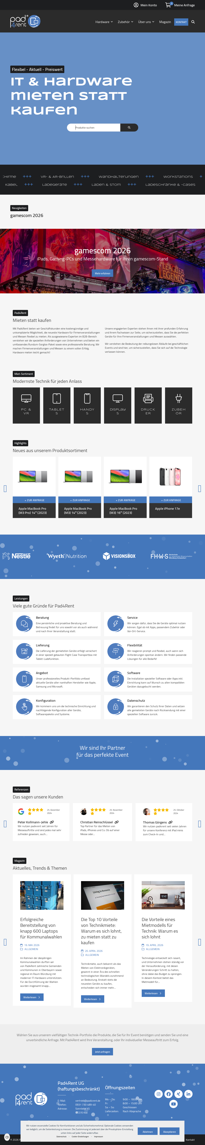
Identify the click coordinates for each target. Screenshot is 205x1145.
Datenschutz (61, 1136)
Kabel (27, 184)
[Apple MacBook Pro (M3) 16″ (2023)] (125, 487)
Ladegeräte (70, 184)
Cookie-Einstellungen (80, 1136)
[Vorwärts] (186, 487)
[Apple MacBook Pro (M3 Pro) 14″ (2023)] (34, 487)
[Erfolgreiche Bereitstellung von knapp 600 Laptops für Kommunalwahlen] (42, 941)
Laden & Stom (122, 184)
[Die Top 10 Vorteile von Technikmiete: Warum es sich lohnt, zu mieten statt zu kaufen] (103, 941)
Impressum (98, 1136)
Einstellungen (7, 1137)
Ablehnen (148, 1131)
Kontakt (190, 1139)
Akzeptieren (169, 1131)
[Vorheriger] (18, 487)
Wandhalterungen (135, 176)
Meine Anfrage (184, 5)
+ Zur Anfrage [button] (34, 500)
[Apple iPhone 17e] (170, 487)
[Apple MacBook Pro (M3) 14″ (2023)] (79, 487)
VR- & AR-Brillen (73, 176)
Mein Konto (149, 5)
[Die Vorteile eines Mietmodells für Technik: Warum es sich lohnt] (163, 941)
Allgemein (31, 949)
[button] (193, 21)
